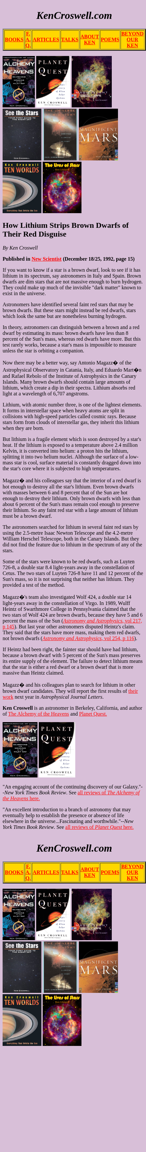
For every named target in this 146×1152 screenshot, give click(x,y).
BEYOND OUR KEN (132, 39)
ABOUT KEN (89, 39)
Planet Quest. (93, 714)
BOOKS (14, 39)
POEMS (110, 39)
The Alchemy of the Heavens (38, 714)
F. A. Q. (28, 39)
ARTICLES (46, 39)
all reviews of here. (99, 827)
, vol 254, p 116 (88, 638)
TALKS (70, 39)
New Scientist (47, 259)
